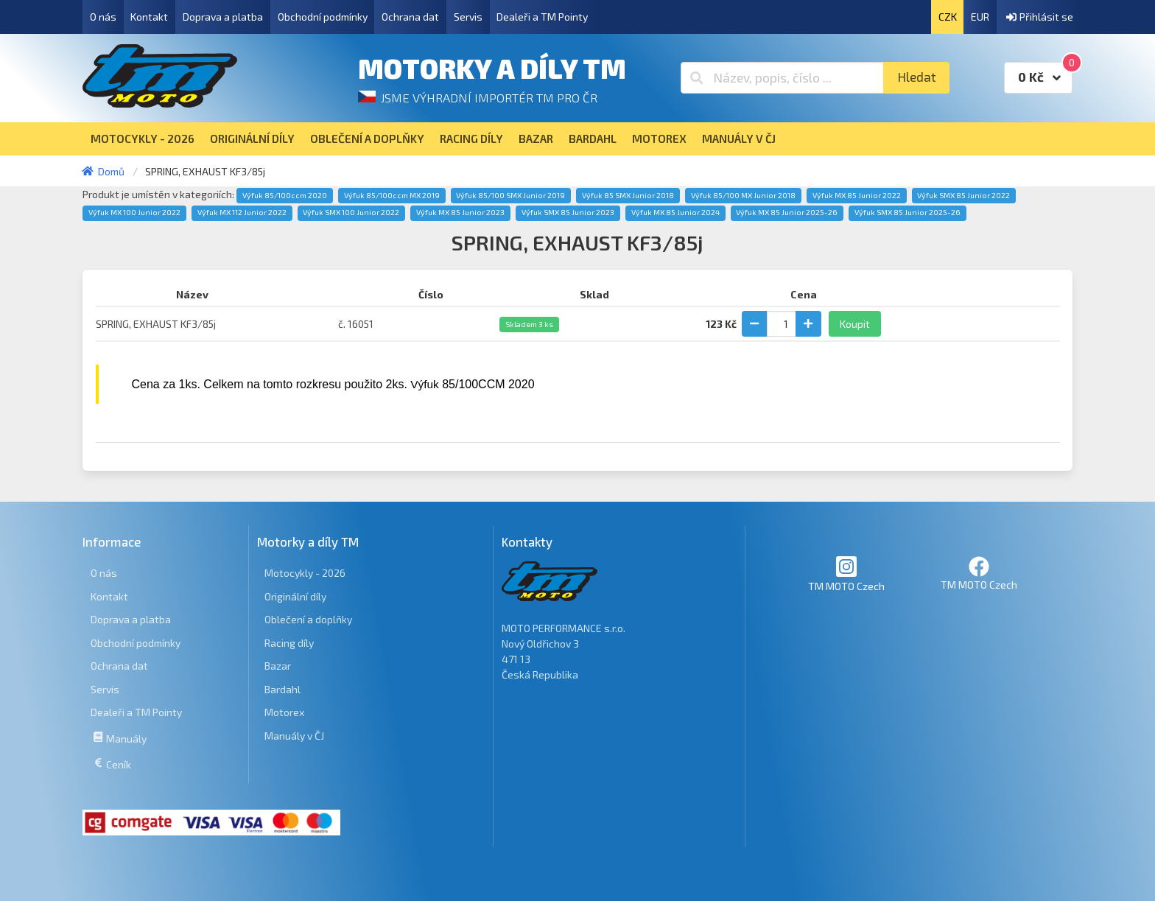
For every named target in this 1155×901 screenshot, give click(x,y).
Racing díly (289, 643)
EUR (980, 16)
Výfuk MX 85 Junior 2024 (675, 212)
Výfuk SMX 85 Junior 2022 (963, 195)
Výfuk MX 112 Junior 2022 (242, 212)
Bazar (277, 665)
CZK (947, 16)
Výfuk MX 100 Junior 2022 (134, 212)
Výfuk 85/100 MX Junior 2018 (743, 195)
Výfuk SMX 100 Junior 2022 (351, 212)
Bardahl (282, 689)
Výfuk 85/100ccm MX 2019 (392, 195)
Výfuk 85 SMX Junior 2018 (628, 195)
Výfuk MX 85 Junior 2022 (856, 195)
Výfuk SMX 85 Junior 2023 (568, 212)
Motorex (284, 712)
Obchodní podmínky (323, 16)
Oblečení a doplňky (308, 619)
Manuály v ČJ (294, 735)
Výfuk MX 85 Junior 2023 (460, 212)
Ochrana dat (410, 16)
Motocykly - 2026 (304, 573)
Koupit (855, 324)
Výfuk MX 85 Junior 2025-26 (787, 212)
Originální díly (295, 596)
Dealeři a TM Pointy (542, 16)
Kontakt (149, 16)
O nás (103, 16)
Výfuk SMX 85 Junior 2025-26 (907, 212)
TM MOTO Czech (846, 573)
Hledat (916, 77)
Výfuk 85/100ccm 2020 (284, 195)
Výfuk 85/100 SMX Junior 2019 (510, 195)
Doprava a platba (223, 16)
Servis (468, 16)
